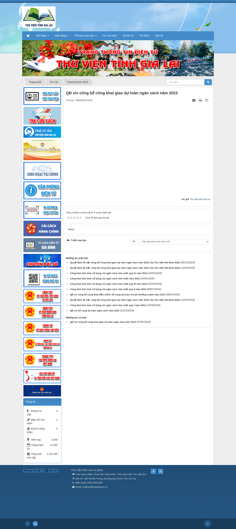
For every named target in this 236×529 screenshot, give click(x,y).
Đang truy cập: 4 (33, 470)
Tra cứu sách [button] (109, 35)
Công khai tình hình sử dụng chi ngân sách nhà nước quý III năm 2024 (108, 284)
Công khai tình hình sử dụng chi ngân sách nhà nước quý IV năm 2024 (108, 273)
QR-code (51, 470)
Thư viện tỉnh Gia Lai (200, 199)
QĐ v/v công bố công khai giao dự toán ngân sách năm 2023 (103, 322)
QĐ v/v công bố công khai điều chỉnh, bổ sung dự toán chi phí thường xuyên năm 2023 (117, 294)
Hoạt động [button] (61, 36)
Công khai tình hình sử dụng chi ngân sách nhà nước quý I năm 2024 (108, 305)
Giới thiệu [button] (42, 36)
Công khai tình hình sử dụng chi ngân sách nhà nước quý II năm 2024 (108, 289)
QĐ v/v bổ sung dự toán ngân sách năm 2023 (94, 310)
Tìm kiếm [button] (144, 35)
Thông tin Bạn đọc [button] (85, 36)
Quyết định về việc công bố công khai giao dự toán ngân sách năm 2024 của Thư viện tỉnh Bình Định (125, 262)
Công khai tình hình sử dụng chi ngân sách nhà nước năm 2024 (104, 278)
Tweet (71, 229)
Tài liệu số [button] (128, 35)
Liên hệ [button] (159, 35)
